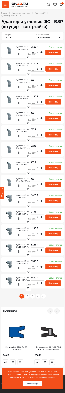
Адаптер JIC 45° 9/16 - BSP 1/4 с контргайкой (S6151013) (22, 163)
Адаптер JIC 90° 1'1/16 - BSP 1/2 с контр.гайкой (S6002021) (22, 213)
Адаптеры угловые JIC (9, 15)
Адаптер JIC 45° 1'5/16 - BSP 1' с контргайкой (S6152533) (22, 64)
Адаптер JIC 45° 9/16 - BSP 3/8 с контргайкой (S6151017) (22, 180)
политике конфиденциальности (40, 377)
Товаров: (8, 34)
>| (43, 296)
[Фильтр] (2, 193)
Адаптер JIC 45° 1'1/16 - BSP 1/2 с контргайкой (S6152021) (22, 48)
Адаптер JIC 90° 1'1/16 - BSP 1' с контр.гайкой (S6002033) (22, 196)
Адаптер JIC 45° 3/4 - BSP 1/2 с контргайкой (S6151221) (22, 97)
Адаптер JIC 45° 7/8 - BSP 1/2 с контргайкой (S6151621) (22, 147)
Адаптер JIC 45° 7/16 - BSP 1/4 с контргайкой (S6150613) (22, 130)
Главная (4, 13)
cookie (8, 374)
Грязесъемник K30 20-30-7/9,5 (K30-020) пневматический (48, 348)
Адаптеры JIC (40, 13)
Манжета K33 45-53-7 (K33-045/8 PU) (17, 348)
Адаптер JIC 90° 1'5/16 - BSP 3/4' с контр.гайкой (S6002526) (22, 262)
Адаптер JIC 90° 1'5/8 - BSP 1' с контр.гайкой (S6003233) (22, 279)
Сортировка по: (43, 34)
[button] (48, 4)
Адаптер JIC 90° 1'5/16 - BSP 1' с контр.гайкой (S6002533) (22, 246)
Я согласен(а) (32, 384)
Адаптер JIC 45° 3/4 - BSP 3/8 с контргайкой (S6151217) (22, 114)
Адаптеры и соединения (21, 13)
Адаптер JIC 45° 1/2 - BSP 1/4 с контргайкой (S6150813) (22, 81)
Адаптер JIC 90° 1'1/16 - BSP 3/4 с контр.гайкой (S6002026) (22, 229)
